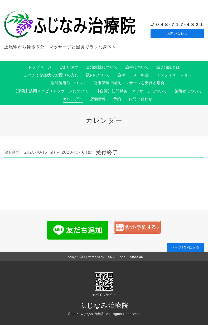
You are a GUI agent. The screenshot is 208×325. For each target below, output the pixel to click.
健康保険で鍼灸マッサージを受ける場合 (129, 83)
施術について (137, 67)
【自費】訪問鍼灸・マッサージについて (131, 91)
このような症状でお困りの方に (51, 75)
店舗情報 (98, 99)
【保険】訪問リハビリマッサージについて (51, 91)
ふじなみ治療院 (104, 305)
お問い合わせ (177, 34)
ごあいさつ (69, 67)
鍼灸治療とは (168, 67)
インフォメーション (174, 75)
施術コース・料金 (133, 75)
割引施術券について (68, 83)
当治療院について (102, 67)
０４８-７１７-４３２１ (179, 24)
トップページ (40, 67)
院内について (98, 75)
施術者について (188, 91)
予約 (117, 99)
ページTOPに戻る (185, 247)
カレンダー (73, 99)
